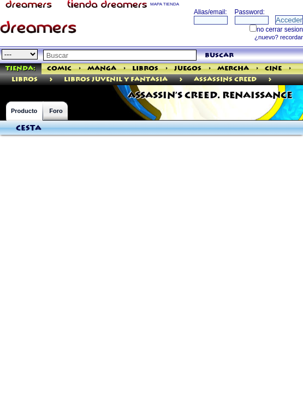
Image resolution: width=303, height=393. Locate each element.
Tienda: (20, 69)
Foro (55, 111)
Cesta (28, 128)
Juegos (187, 69)
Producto (24, 111)
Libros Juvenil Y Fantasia (116, 79)
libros (24, 79)
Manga (101, 69)
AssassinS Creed (225, 79)
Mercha (233, 69)
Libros (145, 69)
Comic (59, 69)
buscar (219, 55)
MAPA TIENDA (164, 4)
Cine (273, 69)
